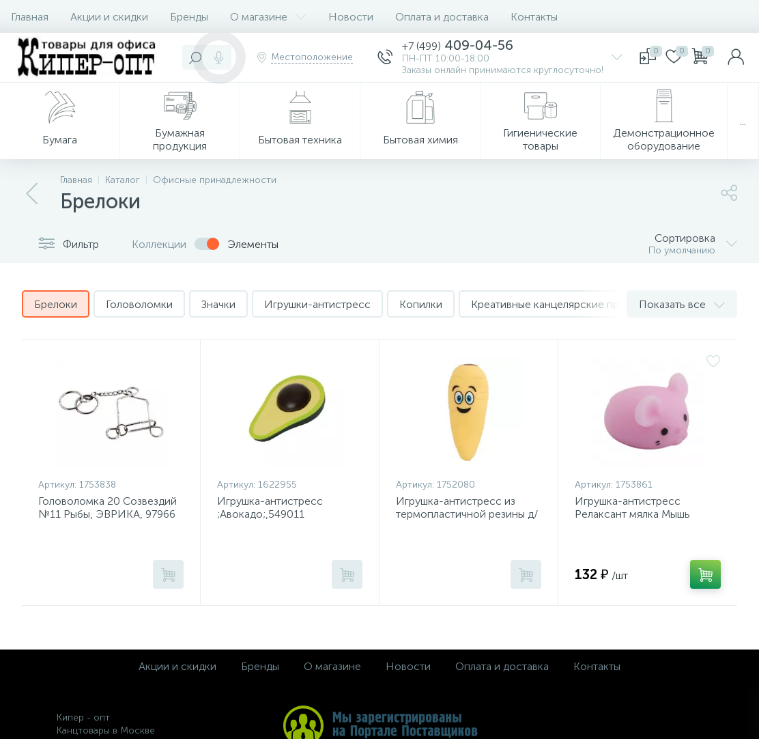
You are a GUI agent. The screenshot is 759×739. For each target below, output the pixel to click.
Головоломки (139, 304)
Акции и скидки (109, 16)
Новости (350, 16)
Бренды (189, 16)
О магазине (268, 16)
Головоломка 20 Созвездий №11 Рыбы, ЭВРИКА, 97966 (107, 507)
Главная (29, 16)
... (743, 121)
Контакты (534, 16)
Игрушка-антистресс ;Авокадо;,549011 (270, 507)
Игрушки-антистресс (317, 304)
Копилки (420, 304)
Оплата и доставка (442, 16)
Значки (218, 304)
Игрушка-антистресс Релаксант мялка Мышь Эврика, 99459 (632, 513)
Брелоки (55, 304)
